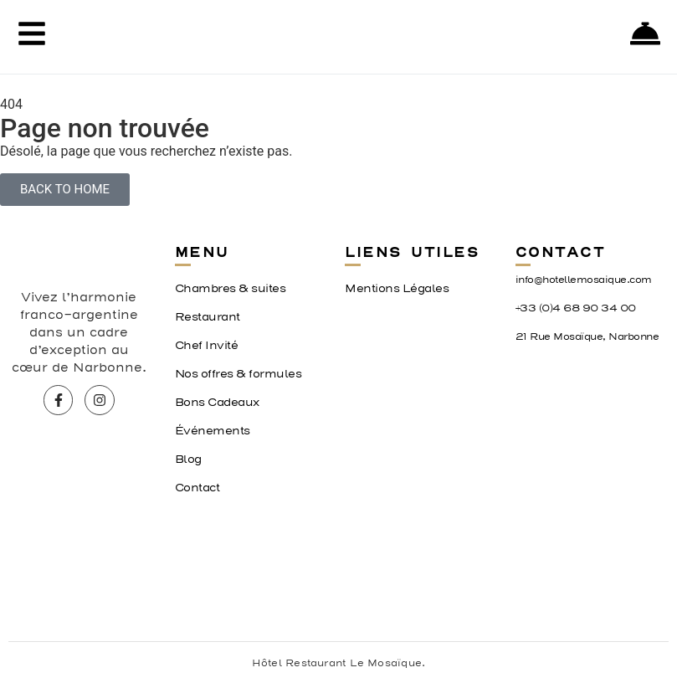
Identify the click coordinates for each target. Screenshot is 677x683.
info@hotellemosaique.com (583, 280)
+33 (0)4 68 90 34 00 (575, 308)
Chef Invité (206, 345)
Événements (212, 431)
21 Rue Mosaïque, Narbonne (587, 337)
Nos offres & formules (238, 374)
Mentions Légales (397, 288)
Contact (197, 488)
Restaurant (207, 317)
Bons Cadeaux (217, 402)
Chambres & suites (230, 288)
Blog (188, 459)
